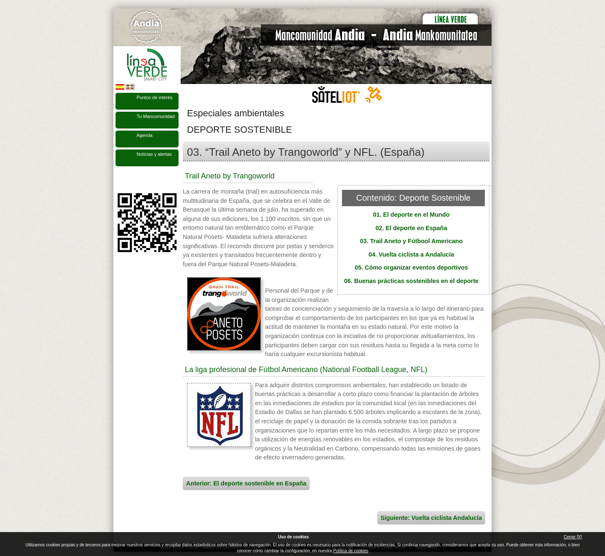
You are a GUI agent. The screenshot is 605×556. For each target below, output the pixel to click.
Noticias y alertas (154, 154)
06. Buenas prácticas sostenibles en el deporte (411, 281)
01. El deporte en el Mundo (411, 214)
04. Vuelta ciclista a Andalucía (411, 254)
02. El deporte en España (411, 228)
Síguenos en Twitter (134, 180)
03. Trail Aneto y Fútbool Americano (411, 241)
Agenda (145, 135)
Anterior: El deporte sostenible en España (246, 483)
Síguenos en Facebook (121, 180)
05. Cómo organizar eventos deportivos (411, 267)
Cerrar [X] (573, 537)
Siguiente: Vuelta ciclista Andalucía (431, 517)
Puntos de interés (155, 97)
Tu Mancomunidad (156, 116)
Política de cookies (350, 550)
